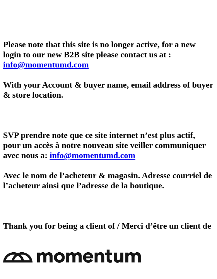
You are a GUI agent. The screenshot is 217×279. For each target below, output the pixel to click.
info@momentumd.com (46, 64)
